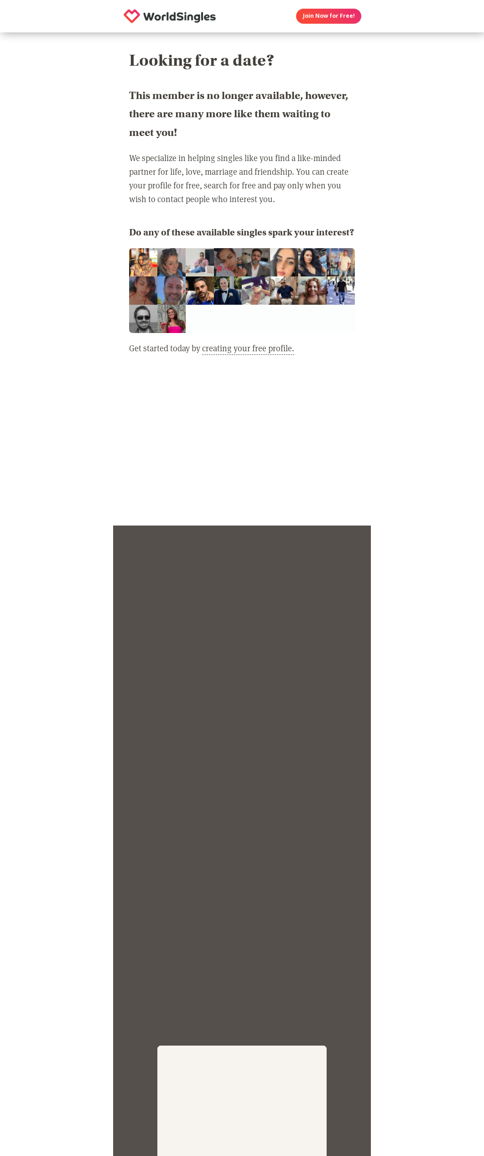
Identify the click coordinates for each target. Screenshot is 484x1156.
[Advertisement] (242, 446)
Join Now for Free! (329, 16)
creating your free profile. (248, 348)
